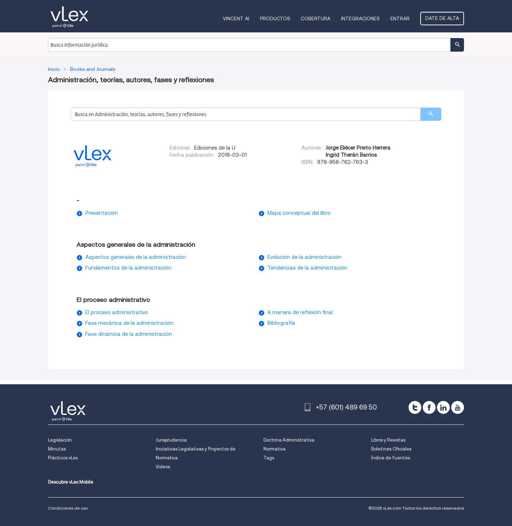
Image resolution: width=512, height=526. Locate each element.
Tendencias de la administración (307, 268)
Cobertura (315, 18)
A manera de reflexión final (300, 312)
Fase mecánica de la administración (129, 323)
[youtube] (457, 407)
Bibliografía (281, 323)
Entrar (400, 18)
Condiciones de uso (68, 508)
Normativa (274, 449)
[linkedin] (443, 407)
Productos (275, 18)
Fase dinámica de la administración (128, 334)
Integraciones (360, 18)
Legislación (60, 440)
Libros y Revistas (388, 440)
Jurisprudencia (171, 440)
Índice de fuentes (390, 457)
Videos (163, 466)
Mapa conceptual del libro (299, 213)
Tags (268, 457)
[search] (430, 114)
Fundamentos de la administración (128, 268)
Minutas (57, 449)
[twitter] (415, 407)
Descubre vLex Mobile (70, 482)
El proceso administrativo (116, 312)
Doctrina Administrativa (288, 440)
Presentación (101, 213)
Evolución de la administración (304, 257)
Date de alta (442, 18)
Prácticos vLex (63, 457)
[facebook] (429, 407)
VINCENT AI (236, 18)
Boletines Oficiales (391, 449)
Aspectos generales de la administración (135, 257)
